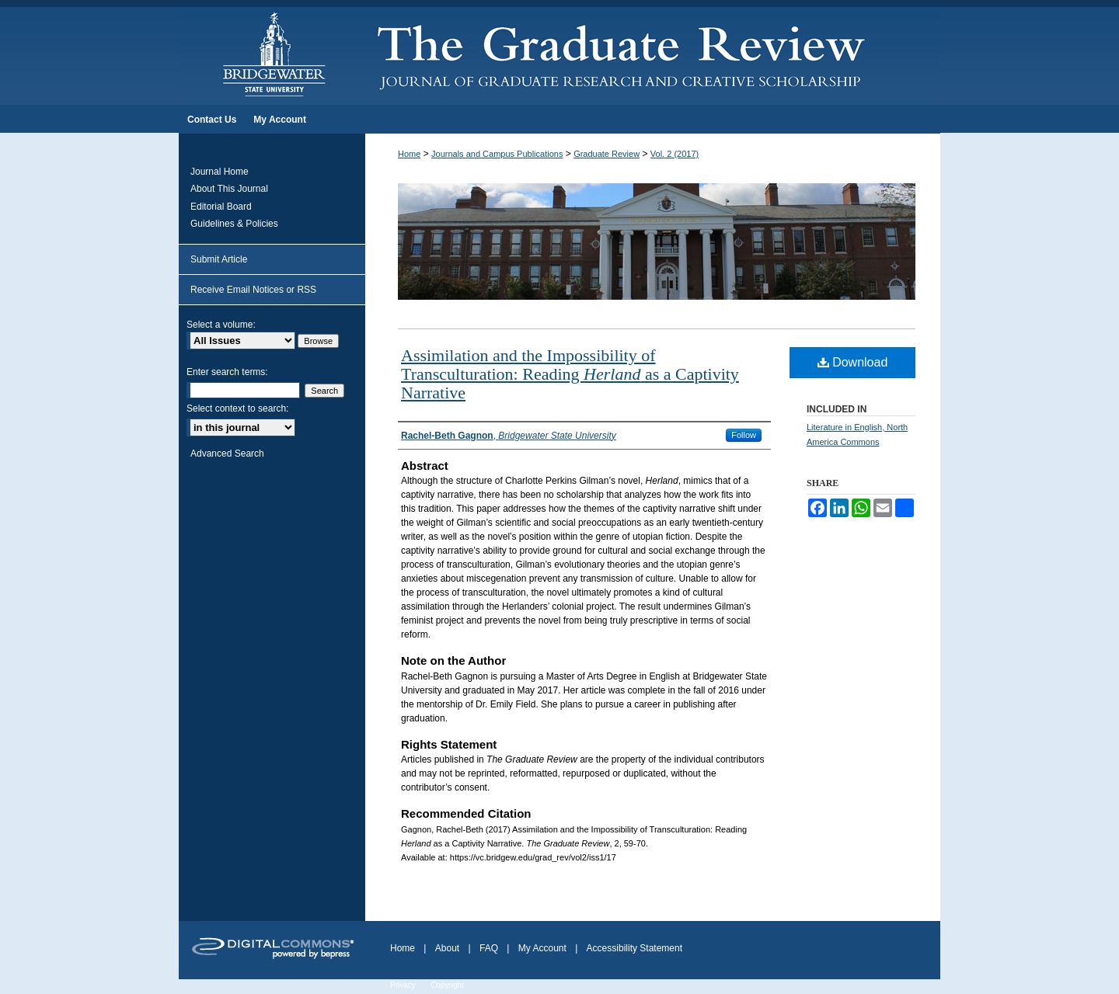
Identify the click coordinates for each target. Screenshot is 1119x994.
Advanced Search (227, 453)
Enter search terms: (227, 372)
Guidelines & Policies (234, 223)
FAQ (488, 948)
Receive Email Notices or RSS (253, 289)
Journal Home (219, 171)
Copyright (447, 985)
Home (409, 153)
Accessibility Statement (634, 948)
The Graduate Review (652, 53)
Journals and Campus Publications (497, 153)
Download (852, 362)
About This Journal (229, 188)
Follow (743, 435)
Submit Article (218, 259)
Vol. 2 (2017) (674, 153)
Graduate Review (606, 153)
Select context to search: (237, 408)
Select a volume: (221, 324)
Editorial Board (221, 206)
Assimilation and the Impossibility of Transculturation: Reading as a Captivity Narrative (570, 374)
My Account (542, 948)
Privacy (403, 985)
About (447, 948)
